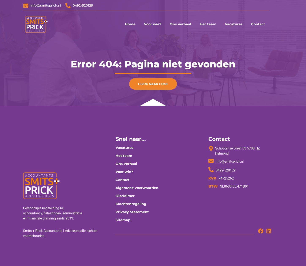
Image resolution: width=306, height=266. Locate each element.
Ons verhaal (180, 24)
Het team (208, 24)
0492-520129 (83, 5)
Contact (258, 24)
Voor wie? (152, 24)
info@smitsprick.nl (45, 5)
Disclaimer (125, 196)
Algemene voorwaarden (137, 188)
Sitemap (123, 220)
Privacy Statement (132, 212)
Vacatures (234, 24)
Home (130, 24)
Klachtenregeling (131, 204)
